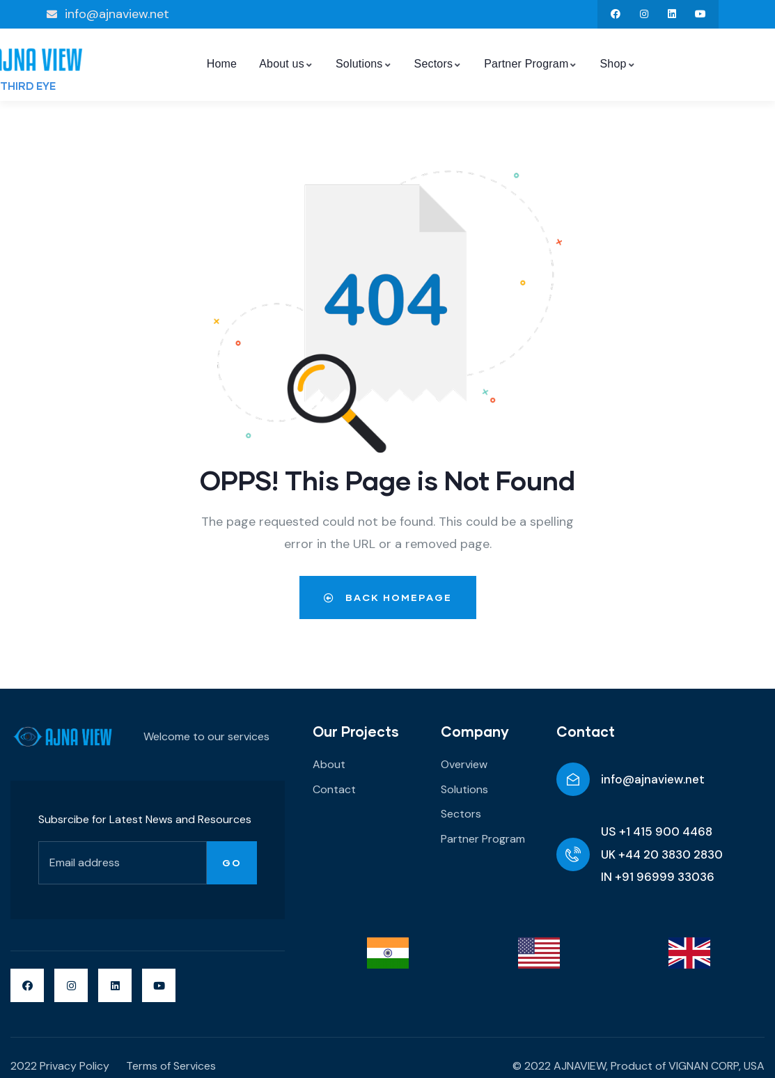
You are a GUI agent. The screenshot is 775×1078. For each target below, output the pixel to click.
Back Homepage (388, 597)
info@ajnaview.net (653, 779)
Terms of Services (171, 1066)
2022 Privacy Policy (59, 1066)
